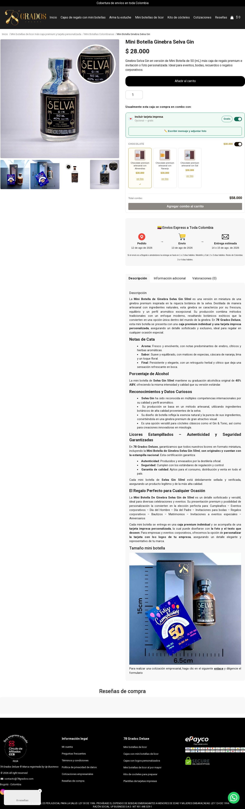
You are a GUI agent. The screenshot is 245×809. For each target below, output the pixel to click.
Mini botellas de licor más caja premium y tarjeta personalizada (46, 34)
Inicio (5, 34)
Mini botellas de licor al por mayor (142, 767)
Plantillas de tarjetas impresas (140, 781)
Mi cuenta (67, 746)
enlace (218, 668)
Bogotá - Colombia (10, 784)
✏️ (185, 131)
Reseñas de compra (73, 780)
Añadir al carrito (185, 81)
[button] (3, 718)
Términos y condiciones (75, 760)
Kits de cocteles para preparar (140, 774)
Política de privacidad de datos (79, 767)
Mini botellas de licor (135, 747)
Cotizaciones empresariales (77, 774)
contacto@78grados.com (18, 778)
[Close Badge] (40, 791)
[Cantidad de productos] (134, 94)
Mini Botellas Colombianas (99, 34)
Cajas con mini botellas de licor (140, 753)
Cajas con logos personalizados (141, 760)
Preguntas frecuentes (74, 753)
